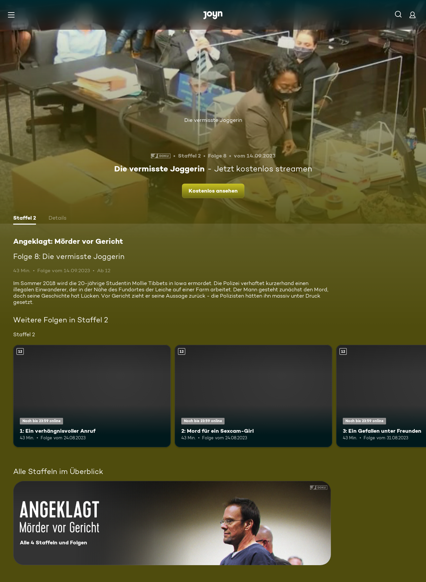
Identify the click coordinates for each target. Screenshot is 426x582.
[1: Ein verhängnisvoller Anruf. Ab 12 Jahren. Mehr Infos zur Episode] (92, 396)
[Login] (412, 14)
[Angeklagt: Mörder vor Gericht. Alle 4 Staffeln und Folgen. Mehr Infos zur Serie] (172, 523)
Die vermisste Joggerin (213, 120)
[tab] (24, 219)
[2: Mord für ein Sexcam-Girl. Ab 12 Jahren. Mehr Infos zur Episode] (253, 396)
